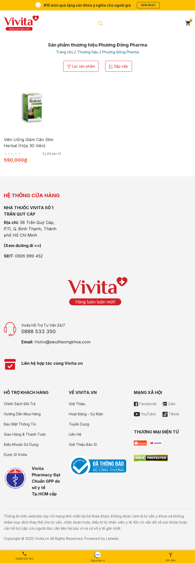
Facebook (145, 404)
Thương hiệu (87, 52)
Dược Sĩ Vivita (15, 454)
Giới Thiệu (77, 404)
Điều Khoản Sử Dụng (21, 444)
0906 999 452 (29, 255)
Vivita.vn (42, 538)
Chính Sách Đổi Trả (20, 404)
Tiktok (170, 414)
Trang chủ (64, 52)
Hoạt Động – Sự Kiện (86, 414)
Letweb (112, 538)
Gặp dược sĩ (97, 557)
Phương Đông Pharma (120, 52)
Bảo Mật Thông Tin (20, 424)
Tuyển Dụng (79, 424)
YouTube (145, 414)
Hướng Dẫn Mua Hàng (22, 414)
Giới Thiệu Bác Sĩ (83, 444)
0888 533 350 (38, 331)
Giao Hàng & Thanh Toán (25, 434)
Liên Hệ (75, 434)
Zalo (168, 404)
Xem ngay (148, 5)
